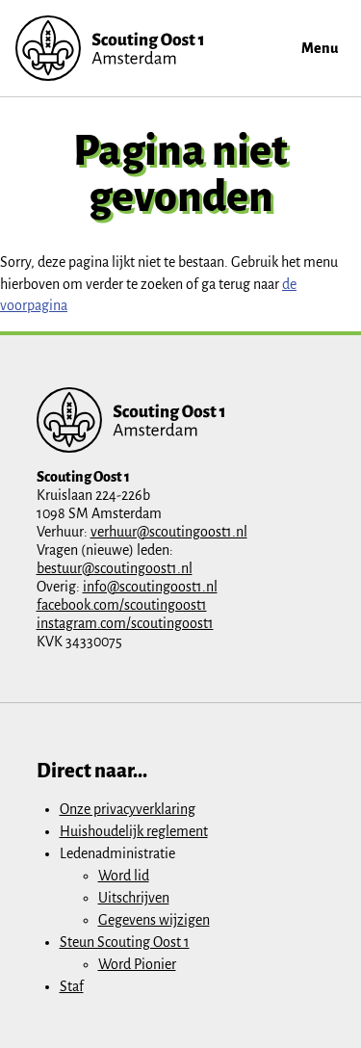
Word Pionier (137, 964)
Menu (319, 48)
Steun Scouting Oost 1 (125, 942)
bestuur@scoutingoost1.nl (115, 568)
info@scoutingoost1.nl (150, 586)
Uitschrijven (133, 897)
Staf (72, 986)
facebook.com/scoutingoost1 (122, 605)
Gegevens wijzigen (154, 920)
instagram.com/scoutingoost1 (125, 623)
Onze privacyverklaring (127, 809)
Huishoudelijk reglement (134, 831)
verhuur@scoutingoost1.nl (168, 531)
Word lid (123, 875)
